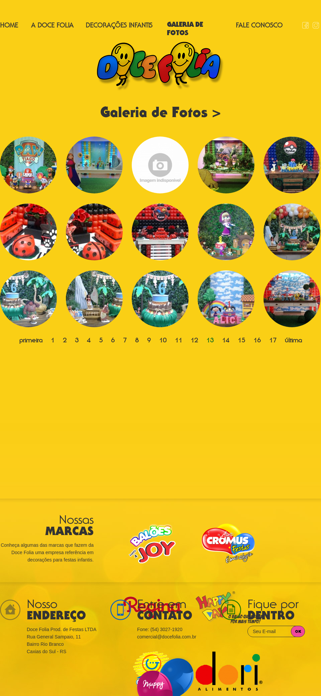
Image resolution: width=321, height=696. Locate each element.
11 (178, 341)
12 (194, 341)
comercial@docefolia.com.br (166, 636)
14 (225, 341)
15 (241, 341)
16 (257, 341)
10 (163, 341)
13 (210, 341)
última (293, 341)
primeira (30, 341)
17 (273, 341)
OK (298, 632)
